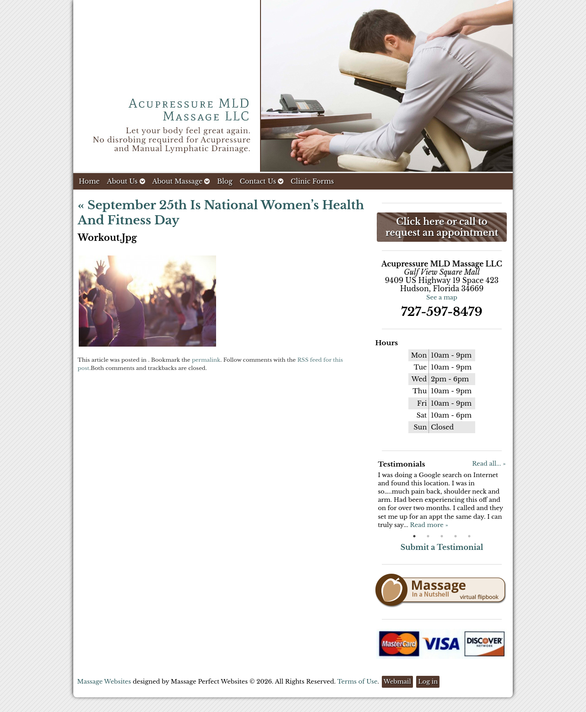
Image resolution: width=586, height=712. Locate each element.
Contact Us (261, 181)
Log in (428, 681)
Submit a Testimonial (442, 547)
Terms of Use (357, 681)
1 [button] (414, 536)
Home (89, 181)
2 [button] (428, 536)
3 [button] (441, 536)
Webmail (397, 681)
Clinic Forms (312, 181)
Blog (225, 181)
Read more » (429, 525)
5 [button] (469, 536)
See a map (441, 297)
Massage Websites (104, 681)
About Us (126, 181)
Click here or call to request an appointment (441, 227)
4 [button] (455, 536)
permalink (206, 360)
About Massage (181, 181)
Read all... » (488, 463)
